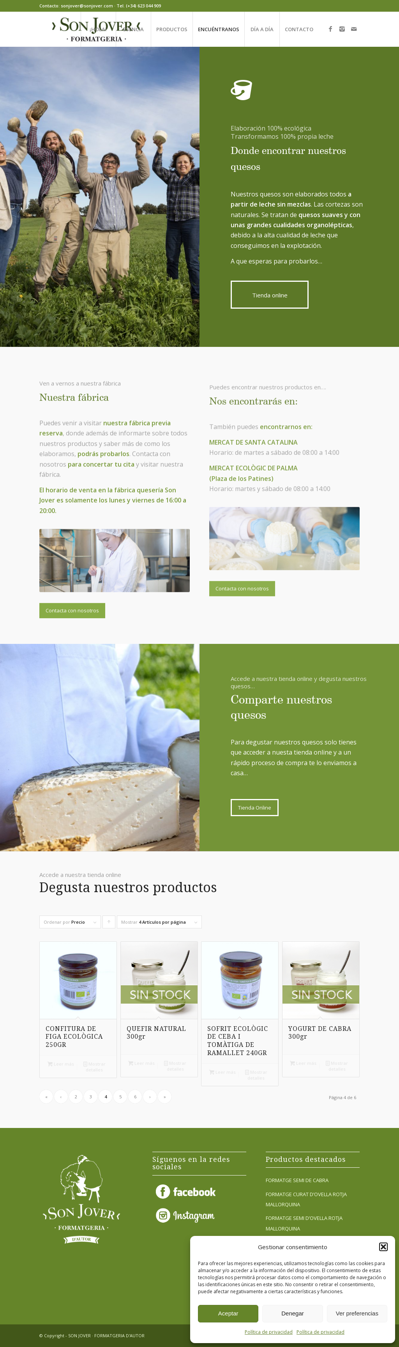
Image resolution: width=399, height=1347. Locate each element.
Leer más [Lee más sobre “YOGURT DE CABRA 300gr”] (303, 1063)
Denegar (292, 1313)
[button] (383, 1247)
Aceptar (228, 1313)
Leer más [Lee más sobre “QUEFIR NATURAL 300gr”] (141, 1063)
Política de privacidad (269, 1332)
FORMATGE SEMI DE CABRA (297, 1180)
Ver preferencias (357, 1313)
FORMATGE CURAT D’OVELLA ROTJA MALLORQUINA (306, 1199)
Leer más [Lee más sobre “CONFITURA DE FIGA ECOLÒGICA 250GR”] (61, 1064)
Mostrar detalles (94, 1066)
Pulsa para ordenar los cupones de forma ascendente (109, 923)
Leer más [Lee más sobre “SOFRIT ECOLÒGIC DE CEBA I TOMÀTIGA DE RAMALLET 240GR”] (222, 1072)
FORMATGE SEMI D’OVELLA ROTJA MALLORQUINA (304, 1223)
